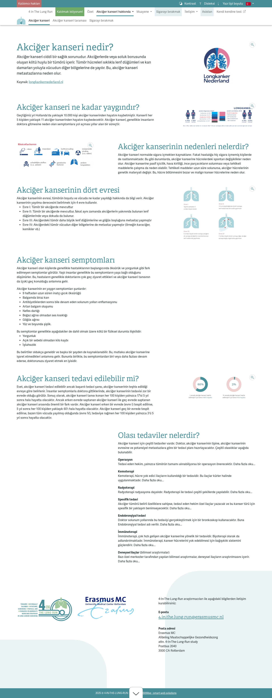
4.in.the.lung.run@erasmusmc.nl (191, 617)
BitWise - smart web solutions (159, 693)
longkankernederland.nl (46, 82)
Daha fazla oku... (244, 464)
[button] (249, 3)
